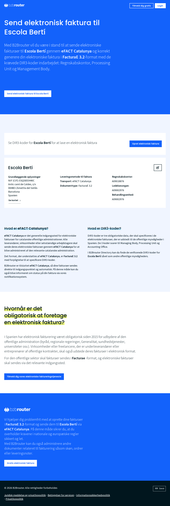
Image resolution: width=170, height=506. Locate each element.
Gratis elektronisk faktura (20, 463)
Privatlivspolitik (14, 498)
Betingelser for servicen (61, 495)
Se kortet (13, 200)
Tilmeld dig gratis (141, 5)
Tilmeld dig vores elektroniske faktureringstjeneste (34, 376)
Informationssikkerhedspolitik (93, 495)
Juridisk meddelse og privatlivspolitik (25, 495)
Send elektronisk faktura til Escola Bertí (28, 93)
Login (160, 5)
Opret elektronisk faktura (145, 143)
